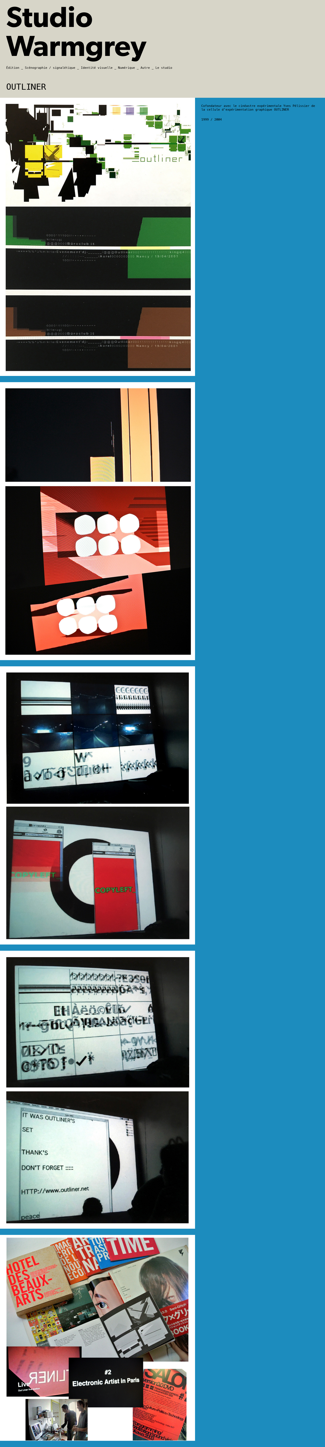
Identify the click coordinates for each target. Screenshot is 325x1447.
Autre (145, 68)
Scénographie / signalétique (50, 68)
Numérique (126, 68)
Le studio (163, 68)
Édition (12, 68)
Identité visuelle (97, 68)
